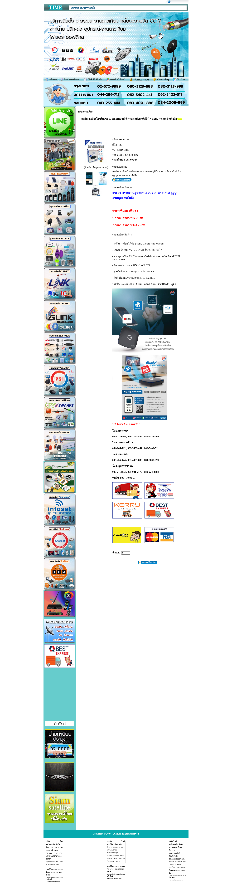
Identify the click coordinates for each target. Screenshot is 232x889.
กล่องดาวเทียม (85, 111)
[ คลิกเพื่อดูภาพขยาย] (96, 167)
